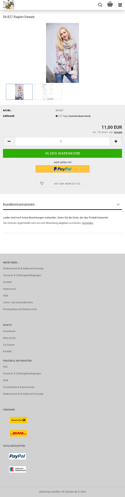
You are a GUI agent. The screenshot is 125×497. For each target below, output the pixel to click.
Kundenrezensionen (19, 204)
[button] (9, 141)
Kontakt (7, 282)
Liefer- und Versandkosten (18, 302)
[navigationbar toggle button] (120, 5)
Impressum (9, 288)
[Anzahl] (62, 141)
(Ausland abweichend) (80, 116)
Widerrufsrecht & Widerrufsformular (23, 268)
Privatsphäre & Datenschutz (18, 387)
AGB (5, 295)
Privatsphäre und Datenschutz (20, 309)
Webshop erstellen (49, 491)
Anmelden (87, 222)
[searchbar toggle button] (100, 5)
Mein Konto (9, 337)
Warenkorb (9, 331)
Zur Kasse (9, 344)
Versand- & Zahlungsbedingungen (22, 275)
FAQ (5, 366)
